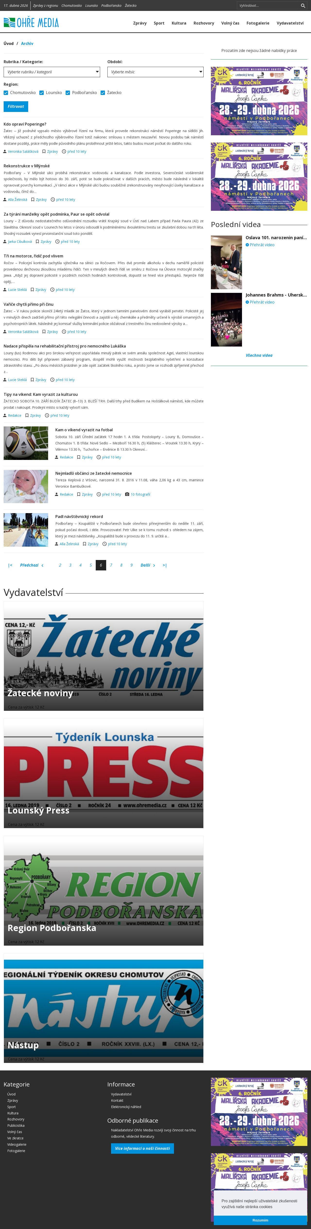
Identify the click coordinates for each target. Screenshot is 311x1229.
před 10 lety (77, 151)
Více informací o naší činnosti (142, 1148)
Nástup (23, 1045)
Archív (27, 43)
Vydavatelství (290, 23)
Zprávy (140, 23)
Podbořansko (111, 5)
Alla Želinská (18, 199)
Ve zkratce (15, 1138)
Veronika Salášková (23, 151)
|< (10, 565)
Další (148, 565)
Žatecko (131, 5)
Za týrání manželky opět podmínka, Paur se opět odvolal (56, 214)
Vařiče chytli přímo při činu (28, 304)
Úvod (9, 43)
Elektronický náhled (126, 1106)
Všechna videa (259, 355)
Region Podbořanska (52, 927)
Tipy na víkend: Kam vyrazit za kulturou (41, 394)
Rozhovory (204, 23)
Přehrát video (260, 244)
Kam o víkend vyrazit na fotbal (84, 429)
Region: (11, 84)
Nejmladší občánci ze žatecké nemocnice (93, 473)
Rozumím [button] (260, 1220)
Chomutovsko (71, 5)
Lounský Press (38, 810)
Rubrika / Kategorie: (23, 61)
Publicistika (16, 1125)
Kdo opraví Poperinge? (25, 124)
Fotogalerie (258, 23)
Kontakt (117, 1100)
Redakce (15, 415)
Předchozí (31, 565)
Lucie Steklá (18, 289)
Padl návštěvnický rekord (79, 516)
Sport (159, 23)
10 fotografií (140, 494)
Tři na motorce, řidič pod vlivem (33, 256)
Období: (114, 61)
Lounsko (91, 5)
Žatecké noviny (40, 693)
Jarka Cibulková (20, 241)
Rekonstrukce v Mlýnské (27, 166)
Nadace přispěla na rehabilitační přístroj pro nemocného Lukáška (65, 346)
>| (165, 565)
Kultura (179, 23)
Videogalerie (16, 1144)
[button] (274, 1207)
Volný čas (230, 23)
